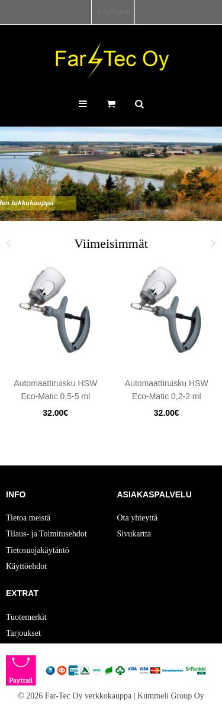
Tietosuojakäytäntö (37, 550)
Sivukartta (134, 533)
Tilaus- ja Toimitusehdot (46, 533)
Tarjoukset (23, 633)
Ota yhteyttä (137, 517)
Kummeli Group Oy (170, 695)
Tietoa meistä (28, 517)
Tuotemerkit (26, 617)
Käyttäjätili (114, 12)
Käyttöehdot (26, 566)
